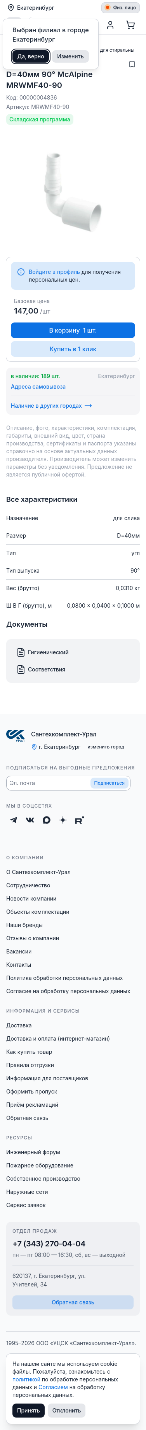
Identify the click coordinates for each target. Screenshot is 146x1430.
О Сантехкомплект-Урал (38, 872)
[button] (68, 783)
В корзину (73, 330)
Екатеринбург (30, 8)
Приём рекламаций (32, 1104)
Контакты (18, 964)
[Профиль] (110, 25)
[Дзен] (63, 820)
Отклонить (66, 1410)
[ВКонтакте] (30, 820)
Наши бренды (24, 925)
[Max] (46, 820)
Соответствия (40, 669)
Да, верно (30, 56)
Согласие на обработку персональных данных (68, 991)
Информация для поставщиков (47, 1078)
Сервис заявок (26, 1205)
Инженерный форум (33, 1152)
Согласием (54, 1387)
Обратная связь (27, 1118)
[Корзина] (130, 25)
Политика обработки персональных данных (64, 977)
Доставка (19, 1025)
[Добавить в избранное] (132, 64)
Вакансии (18, 951)
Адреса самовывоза (38, 386)
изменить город (105, 747)
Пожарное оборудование (39, 1165)
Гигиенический (42, 652)
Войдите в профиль (54, 271)
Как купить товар (29, 1051)
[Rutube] (79, 820)
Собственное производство (43, 1178)
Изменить (70, 56)
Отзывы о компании (32, 938)
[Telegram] (13, 820)
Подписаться (109, 783)
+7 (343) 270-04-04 (48, 1243)
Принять (28, 1410)
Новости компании (31, 898)
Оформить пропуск (31, 1091)
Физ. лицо (121, 8)
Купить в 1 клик (72, 349)
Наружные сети (27, 1191)
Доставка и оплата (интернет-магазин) (58, 1038)
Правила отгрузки (30, 1065)
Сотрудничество (28, 885)
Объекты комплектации (37, 911)
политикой (27, 1379)
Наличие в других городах (51, 406)
